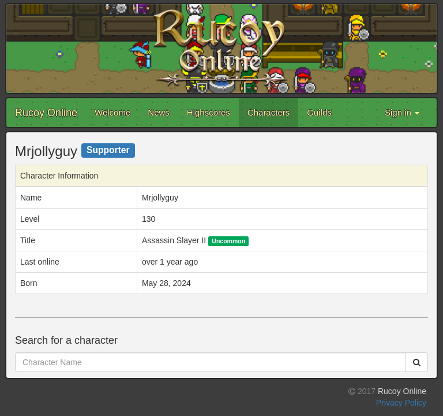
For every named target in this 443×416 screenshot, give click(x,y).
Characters (268, 112)
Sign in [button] (402, 112)
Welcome (112, 112)
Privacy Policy (401, 402)
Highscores (208, 112)
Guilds (319, 112)
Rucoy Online (46, 112)
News (159, 112)
